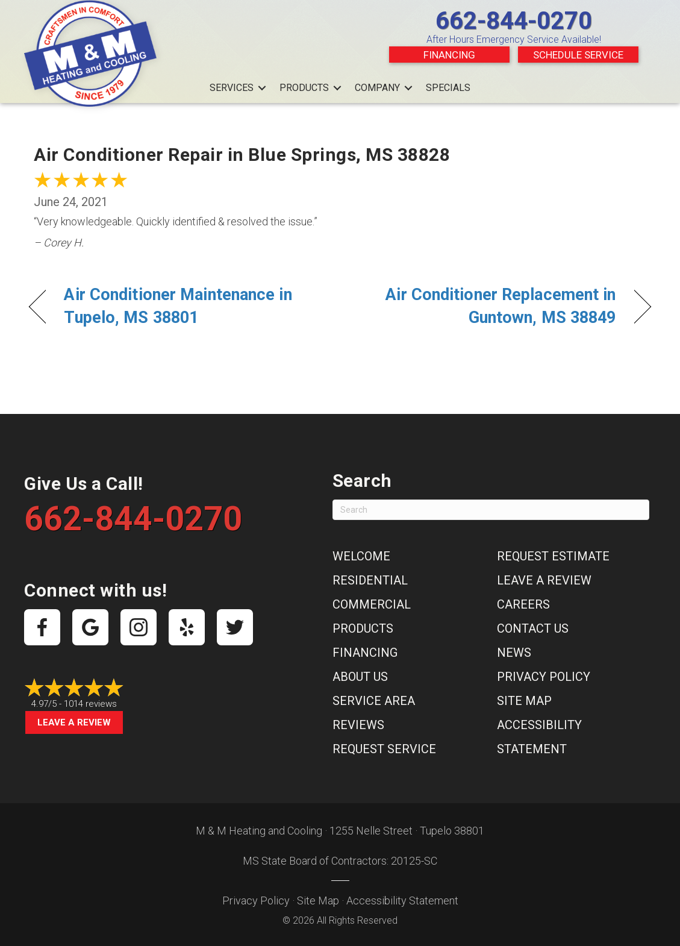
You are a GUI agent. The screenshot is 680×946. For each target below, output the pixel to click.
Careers (523, 604)
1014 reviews (90, 703)
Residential (370, 580)
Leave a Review (74, 722)
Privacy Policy (543, 676)
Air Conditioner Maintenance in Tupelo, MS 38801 (178, 306)
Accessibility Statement (402, 900)
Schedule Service (578, 55)
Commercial (371, 604)
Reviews (358, 725)
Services (232, 87)
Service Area (373, 701)
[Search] (490, 510)
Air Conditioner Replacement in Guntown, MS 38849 (487, 306)
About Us (360, 676)
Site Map (524, 701)
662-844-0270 (513, 21)
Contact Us (533, 628)
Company (377, 87)
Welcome (361, 556)
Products (304, 87)
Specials (448, 87)
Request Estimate (553, 556)
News (514, 652)
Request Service (384, 749)
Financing (449, 55)
